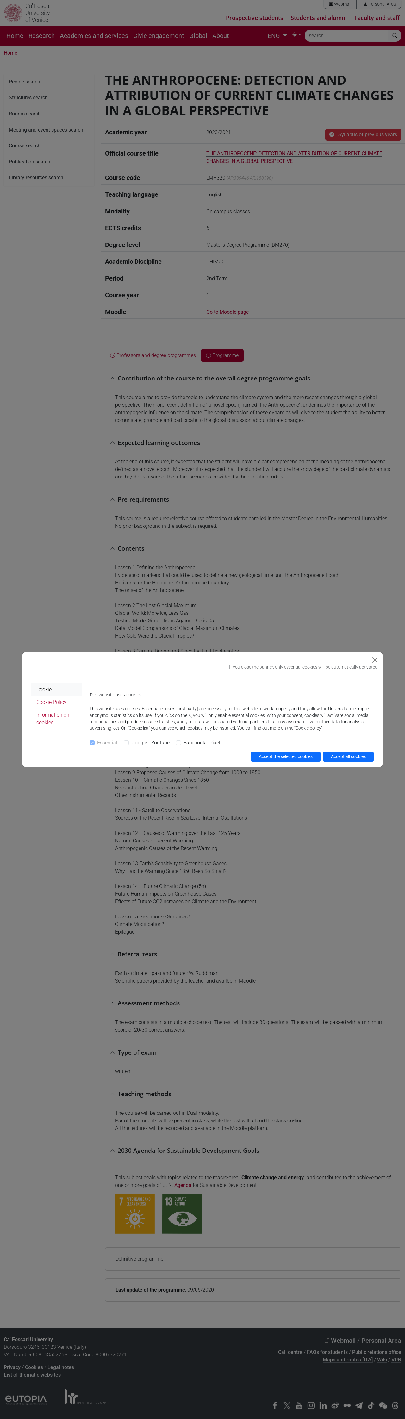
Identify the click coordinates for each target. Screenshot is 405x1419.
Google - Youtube (150, 743)
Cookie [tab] (44, 690)
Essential (107, 743)
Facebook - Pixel (202, 743)
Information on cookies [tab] (52, 718)
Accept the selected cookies (286, 756)
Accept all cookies (348, 756)
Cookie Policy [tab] (51, 702)
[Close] (375, 660)
